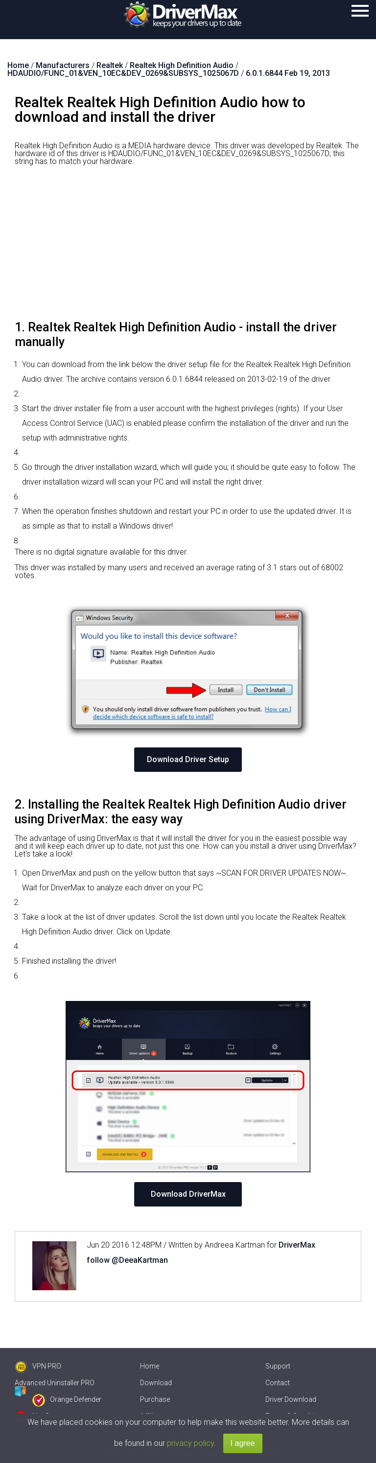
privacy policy (190, 1443)
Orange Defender (66, 1399)
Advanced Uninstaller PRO (54, 1382)
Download (156, 1382)
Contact (277, 1382)
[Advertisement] (188, 246)
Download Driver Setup (188, 759)
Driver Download (290, 1399)
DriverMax (297, 1245)
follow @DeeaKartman (127, 1260)
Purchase (155, 1399)
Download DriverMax (188, 1194)
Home (149, 1366)
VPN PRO (38, 1366)
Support (277, 1366)
